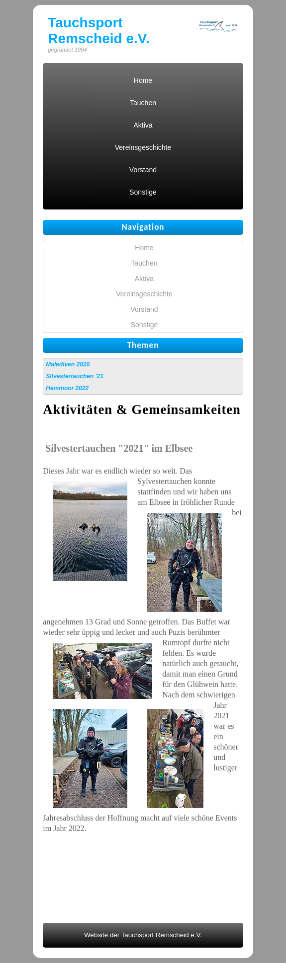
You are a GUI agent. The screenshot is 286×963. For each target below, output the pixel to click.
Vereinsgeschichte (143, 147)
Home (143, 80)
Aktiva (142, 125)
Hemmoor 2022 (67, 388)
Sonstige (142, 192)
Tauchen (143, 103)
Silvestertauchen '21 (74, 376)
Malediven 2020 (68, 364)
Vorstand (143, 170)
